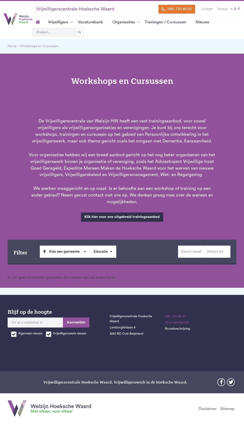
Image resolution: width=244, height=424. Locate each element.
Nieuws (202, 22)
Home (37, 22)
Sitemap (227, 409)
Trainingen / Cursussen (165, 22)
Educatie (101, 251)
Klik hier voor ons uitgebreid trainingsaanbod (122, 217)
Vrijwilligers (58, 22)
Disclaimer (207, 409)
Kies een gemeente (64, 251)
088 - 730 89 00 (177, 9)
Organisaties (123, 22)
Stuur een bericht (177, 322)
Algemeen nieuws (30, 333)
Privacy (222, 9)
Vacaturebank (90, 22)
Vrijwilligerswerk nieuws (69, 333)
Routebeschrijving (177, 328)
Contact (207, 9)
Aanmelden (76, 322)
